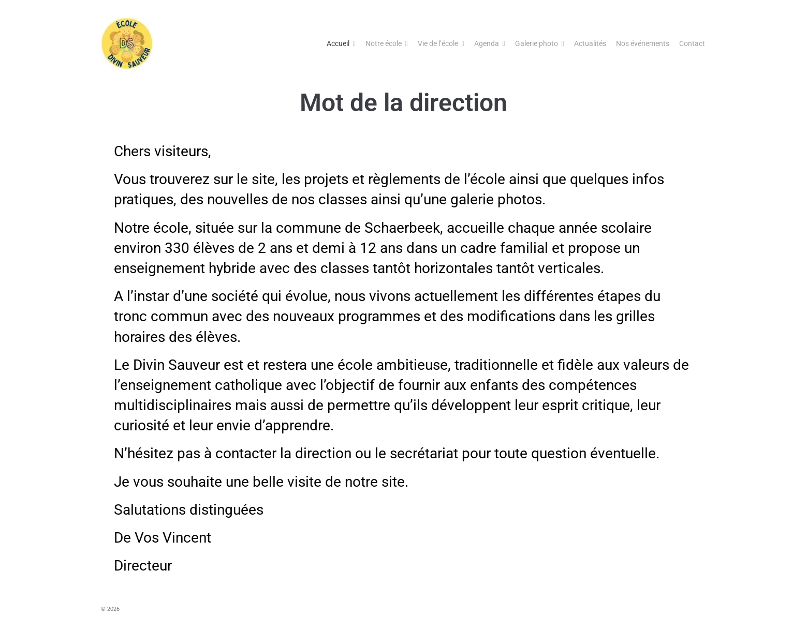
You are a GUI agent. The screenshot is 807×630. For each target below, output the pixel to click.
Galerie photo (536, 43)
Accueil (338, 43)
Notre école (383, 43)
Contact (692, 43)
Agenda (486, 43)
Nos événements (642, 43)
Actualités (590, 43)
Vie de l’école (438, 43)
